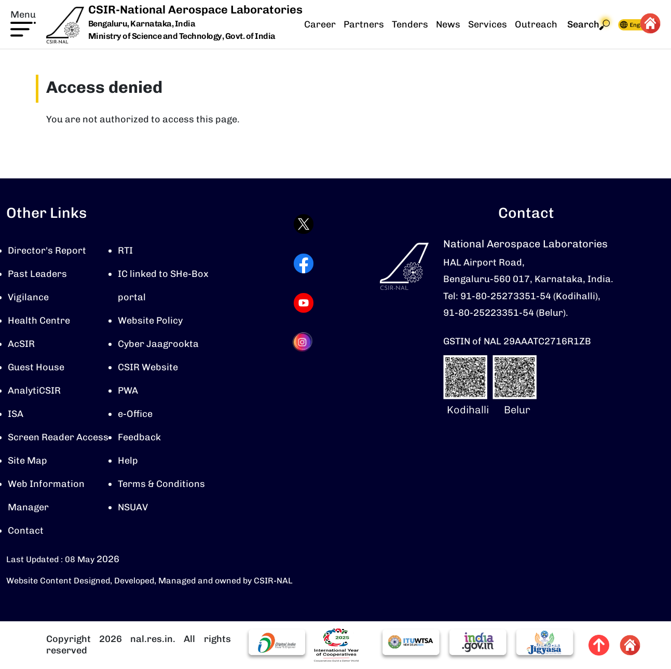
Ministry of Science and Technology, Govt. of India (182, 36)
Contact (26, 530)
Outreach (536, 24)
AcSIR (21, 344)
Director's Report (47, 250)
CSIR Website (148, 367)
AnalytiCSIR (34, 390)
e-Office (135, 414)
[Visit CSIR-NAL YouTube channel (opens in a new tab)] (303, 303)
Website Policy (150, 320)
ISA (15, 414)
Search (588, 25)
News (448, 24)
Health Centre (39, 320)
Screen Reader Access (58, 437)
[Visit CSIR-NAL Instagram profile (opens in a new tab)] (303, 342)
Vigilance (28, 297)
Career (320, 24)
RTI (125, 250)
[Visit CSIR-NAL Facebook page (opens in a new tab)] (303, 263)
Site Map (27, 460)
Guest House (36, 367)
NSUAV (133, 507)
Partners (364, 24)
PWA (128, 390)
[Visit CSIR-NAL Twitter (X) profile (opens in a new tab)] (303, 224)
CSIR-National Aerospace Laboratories (195, 10)
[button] (23, 22)
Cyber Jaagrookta (158, 344)
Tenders (410, 24)
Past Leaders (37, 274)
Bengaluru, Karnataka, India (142, 24)
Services (487, 24)
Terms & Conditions (161, 484)
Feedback (139, 437)
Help (128, 460)
